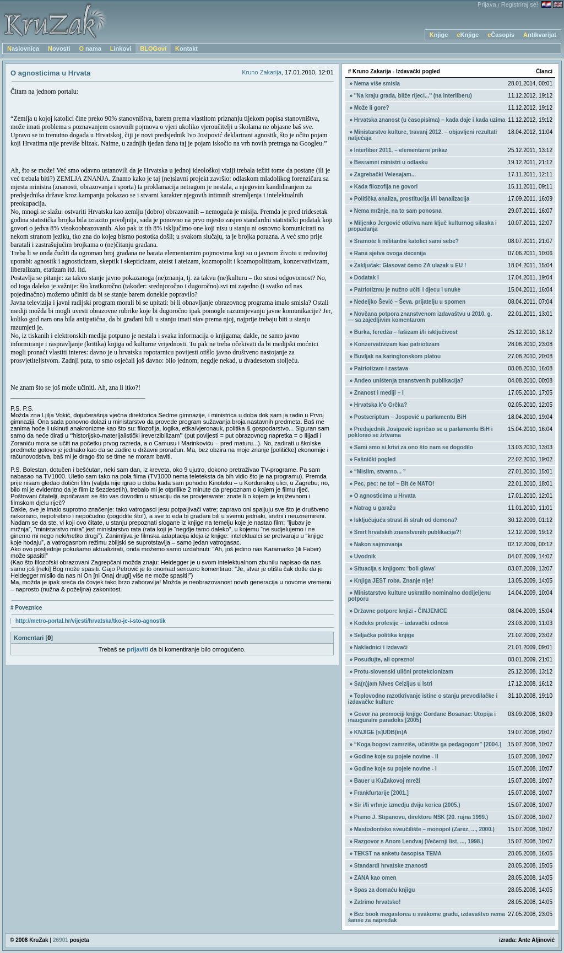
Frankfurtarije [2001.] (381, 793)
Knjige (439, 34)
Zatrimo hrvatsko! (377, 902)
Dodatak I (366, 277)
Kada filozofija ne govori (386, 187)
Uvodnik (365, 556)
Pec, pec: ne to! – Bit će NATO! (394, 484)
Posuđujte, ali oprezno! (384, 659)
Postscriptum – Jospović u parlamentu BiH (410, 417)
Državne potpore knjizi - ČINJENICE (400, 611)
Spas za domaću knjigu (384, 890)
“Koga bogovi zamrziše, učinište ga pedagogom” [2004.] (427, 744)
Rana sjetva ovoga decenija (390, 253)
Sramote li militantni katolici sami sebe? (406, 241)
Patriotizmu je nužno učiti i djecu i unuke (407, 290)
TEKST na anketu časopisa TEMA (398, 853)
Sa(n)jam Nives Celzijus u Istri (393, 684)
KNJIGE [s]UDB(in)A (381, 732)
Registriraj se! (519, 4)
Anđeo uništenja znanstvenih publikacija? (409, 381)
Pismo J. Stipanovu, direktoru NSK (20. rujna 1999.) (421, 817)
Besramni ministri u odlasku (391, 162)
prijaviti (137, 649)
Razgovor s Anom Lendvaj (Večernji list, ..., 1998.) (419, 841)
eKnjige (468, 34)
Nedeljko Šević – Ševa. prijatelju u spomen (409, 302)
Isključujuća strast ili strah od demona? (406, 520)
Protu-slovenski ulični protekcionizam (403, 672)
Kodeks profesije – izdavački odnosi (401, 623)
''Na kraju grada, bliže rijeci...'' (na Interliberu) (413, 96)
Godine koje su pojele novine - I (395, 769)
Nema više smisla (377, 83)
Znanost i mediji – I (379, 393)
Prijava (487, 4)
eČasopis (500, 34)
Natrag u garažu (375, 508)
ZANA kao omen (375, 878)
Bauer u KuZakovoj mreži (387, 781)
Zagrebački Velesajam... (385, 174)
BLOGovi (153, 48)
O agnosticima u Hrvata (385, 496)
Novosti (59, 48)
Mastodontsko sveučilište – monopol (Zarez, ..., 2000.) (424, 829)
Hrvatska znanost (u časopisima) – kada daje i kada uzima (430, 120)
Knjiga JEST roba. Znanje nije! (393, 581)
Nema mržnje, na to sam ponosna (398, 211)
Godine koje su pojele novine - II (396, 756)
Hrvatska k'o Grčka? (380, 405)
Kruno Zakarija (261, 72)
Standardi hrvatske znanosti (390, 866)
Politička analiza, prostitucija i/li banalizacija (412, 199)
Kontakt (186, 48)
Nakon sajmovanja (378, 544)
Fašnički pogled (375, 459)
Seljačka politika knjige (384, 635)
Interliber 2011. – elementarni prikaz (401, 150)
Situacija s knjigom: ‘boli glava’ (395, 569)
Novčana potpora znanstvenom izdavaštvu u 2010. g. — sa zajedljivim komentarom (420, 317)
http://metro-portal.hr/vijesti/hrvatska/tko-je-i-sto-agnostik (90, 621)
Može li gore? (371, 108)
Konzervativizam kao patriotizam (397, 344)
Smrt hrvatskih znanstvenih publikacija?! (408, 532)
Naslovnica (23, 48)
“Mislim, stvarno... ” (380, 472)
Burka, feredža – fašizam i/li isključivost (406, 332)
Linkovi (121, 48)
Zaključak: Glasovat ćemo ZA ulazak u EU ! (410, 265)
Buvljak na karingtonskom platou (397, 356)
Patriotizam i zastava (381, 368)
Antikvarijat (539, 34)
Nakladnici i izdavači (381, 647)
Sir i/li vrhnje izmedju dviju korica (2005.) (407, 805)
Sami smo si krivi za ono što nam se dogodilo (413, 447)
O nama (90, 48)
